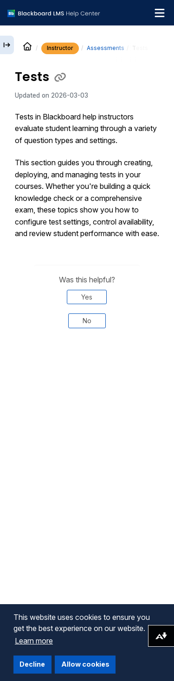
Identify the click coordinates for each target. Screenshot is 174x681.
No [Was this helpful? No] (87, 321)
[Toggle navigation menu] (159, 13)
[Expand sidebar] (7, 45)
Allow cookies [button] (85, 664)
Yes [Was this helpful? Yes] (86, 297)
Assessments (105, 47)
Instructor (60, 47)
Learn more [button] (34, 640)
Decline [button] (32, 664)
